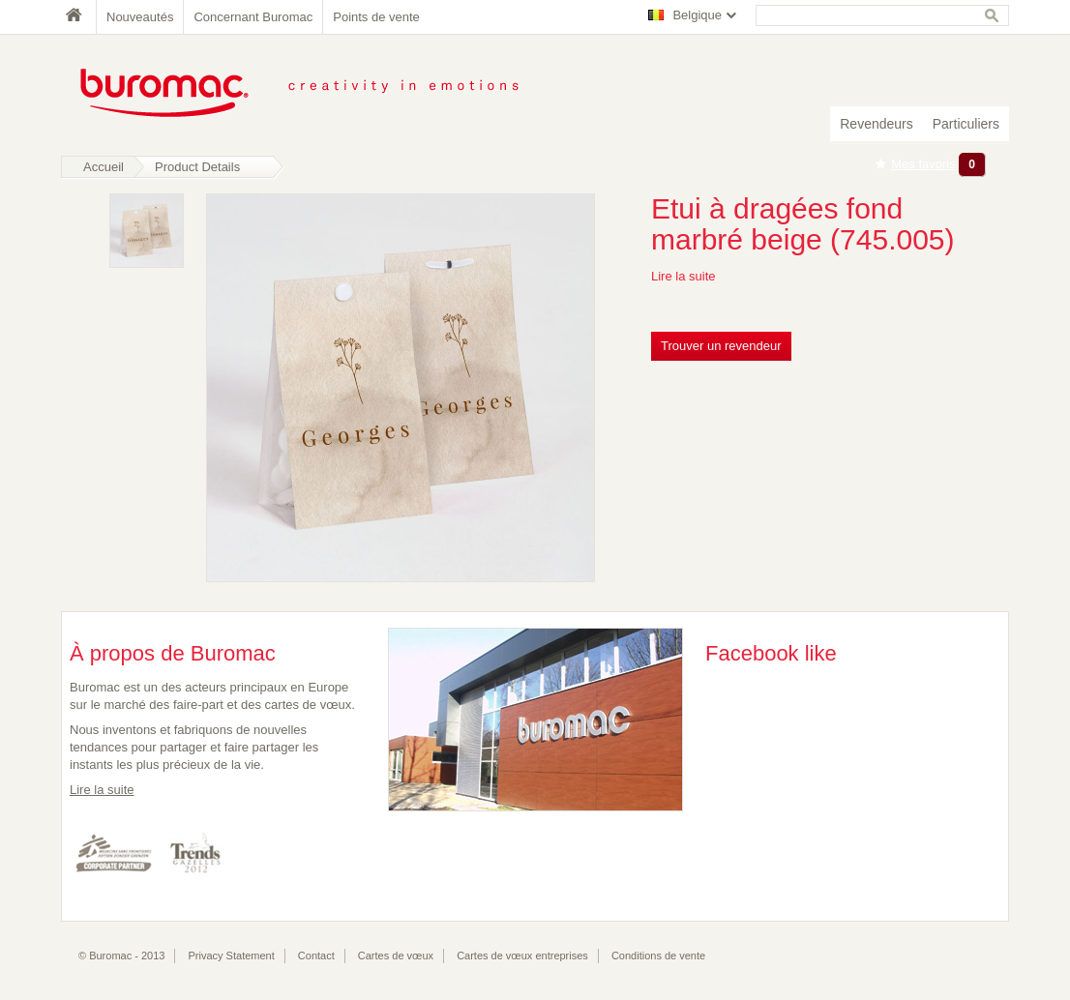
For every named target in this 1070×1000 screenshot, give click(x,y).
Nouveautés (139, 17)
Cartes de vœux (395, 955)
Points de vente (376, 17)
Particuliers (966, 124)
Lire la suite (683, 276)
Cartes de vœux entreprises (522, 955)
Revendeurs (876, 124)
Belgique (697, 15)
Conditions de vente (658, 955)
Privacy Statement (232, 955)
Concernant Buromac (252, 17)
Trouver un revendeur (721, 345)
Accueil (103, 167)
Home (78, 17)
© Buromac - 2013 (121, 955)
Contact (316, 955)
